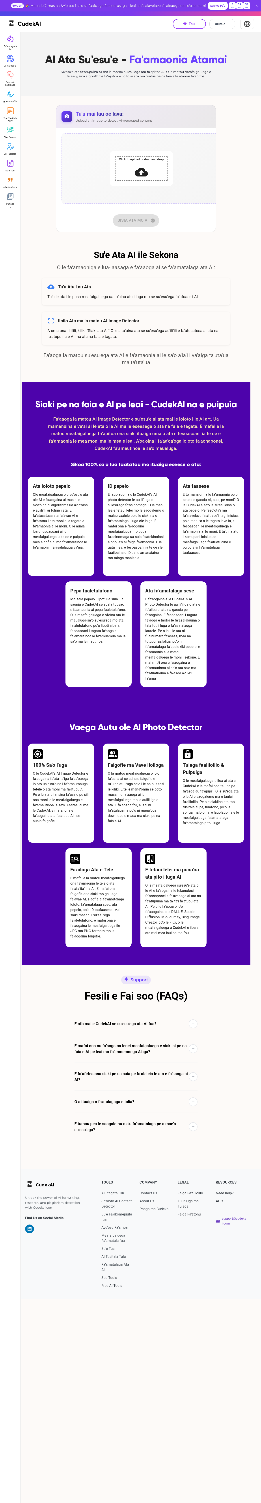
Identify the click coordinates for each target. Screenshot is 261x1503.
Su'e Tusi (115, 1453)
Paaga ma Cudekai (152, 1415)
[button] (140, 1228)
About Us (151, 1405)
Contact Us (153, 1397)
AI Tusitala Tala (120, 1460)
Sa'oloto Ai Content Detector (121, 1407)
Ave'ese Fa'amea (121, 1431)
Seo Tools (115, 1482)
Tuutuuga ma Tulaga (191, 1407)
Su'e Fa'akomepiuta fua (122, 1421)
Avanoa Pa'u (218, 6)
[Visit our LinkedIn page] (39, 1433)
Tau (189, 18)
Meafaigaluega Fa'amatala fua (120, 1442)
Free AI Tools (118, 1490)
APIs (221, 1405)
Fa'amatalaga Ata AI (121, 1471)
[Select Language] (247, 19)
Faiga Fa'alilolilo (193, 1397)
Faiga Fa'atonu (192, 1418)
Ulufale (222, 19)
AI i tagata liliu (119, 1397)
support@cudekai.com (234, 1425)
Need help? (226, 1397)
